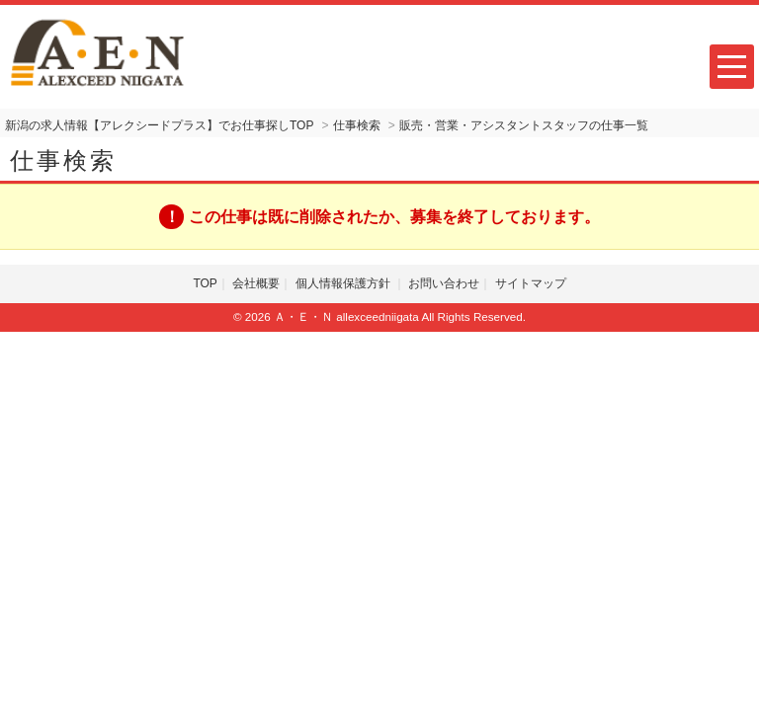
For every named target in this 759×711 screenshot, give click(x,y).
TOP (204, 283)
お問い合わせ (443, 283)
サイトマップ (530, 283)
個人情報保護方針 (344, 283)
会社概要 (256, 283)
